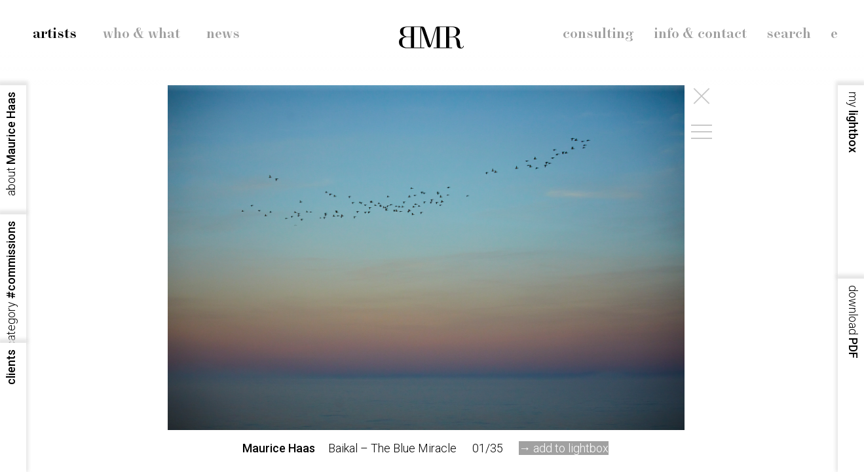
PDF (853, 322)
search (788, 34)
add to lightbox (571, 448)
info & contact (700, 34)
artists (55, 34)
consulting (598, 34)
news (223, 34)
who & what (141, 34)
